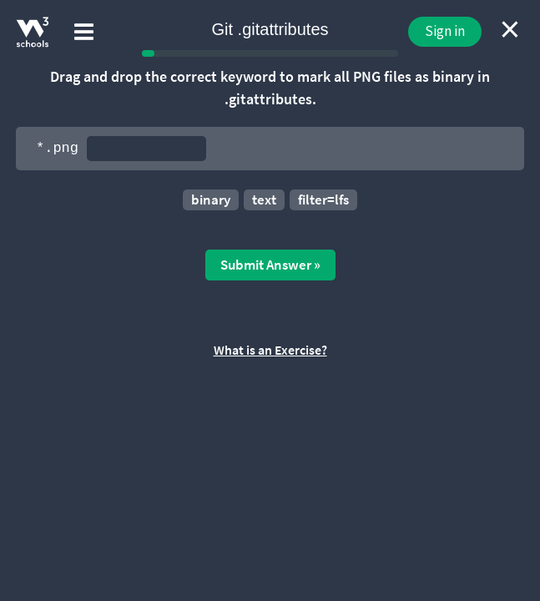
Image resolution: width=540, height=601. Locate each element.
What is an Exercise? (270, 349)
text (264, 199)
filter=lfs (323, 199)
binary (210, 199)
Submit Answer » (270, 264)
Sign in (445, 31)
